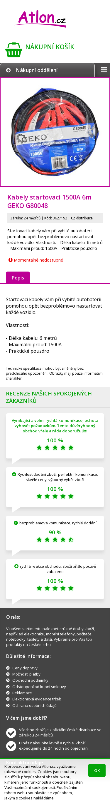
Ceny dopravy (25, 668)
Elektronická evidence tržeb (36, 699)
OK (97, 770)
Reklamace (22, 692)
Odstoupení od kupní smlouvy (39, 686)
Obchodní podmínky (30, 680)
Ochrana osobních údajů (34, 705)
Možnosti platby (26, 674)
